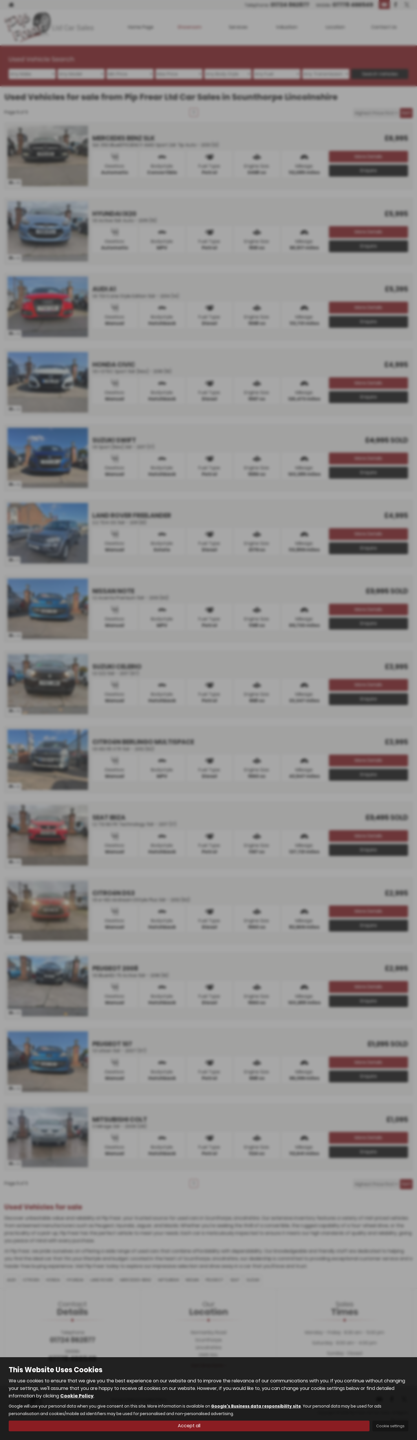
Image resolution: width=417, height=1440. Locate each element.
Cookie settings (390, 1425)
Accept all (189, 1425)
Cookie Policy (77, 1396)
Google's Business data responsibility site (256, 1406)
